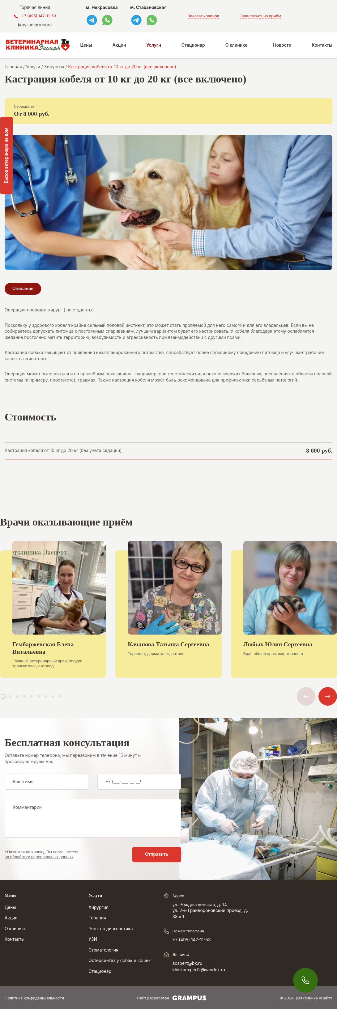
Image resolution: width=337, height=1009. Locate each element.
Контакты (322, 45)
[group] (53, 614)
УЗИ (92, 939)
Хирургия (98, 907)
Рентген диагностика (110, 928)
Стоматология (103, 950)
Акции (119, 45)
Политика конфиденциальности (34, 998)
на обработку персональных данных (39, 857)
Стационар (193, 45)
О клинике (236, 45)
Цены (86, 45)
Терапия (97, 917)
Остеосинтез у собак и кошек (119, 960)
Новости (282, 45)
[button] (3, 696)
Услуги (154, 45)
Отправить (156, 854)
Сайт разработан (172, 998)
